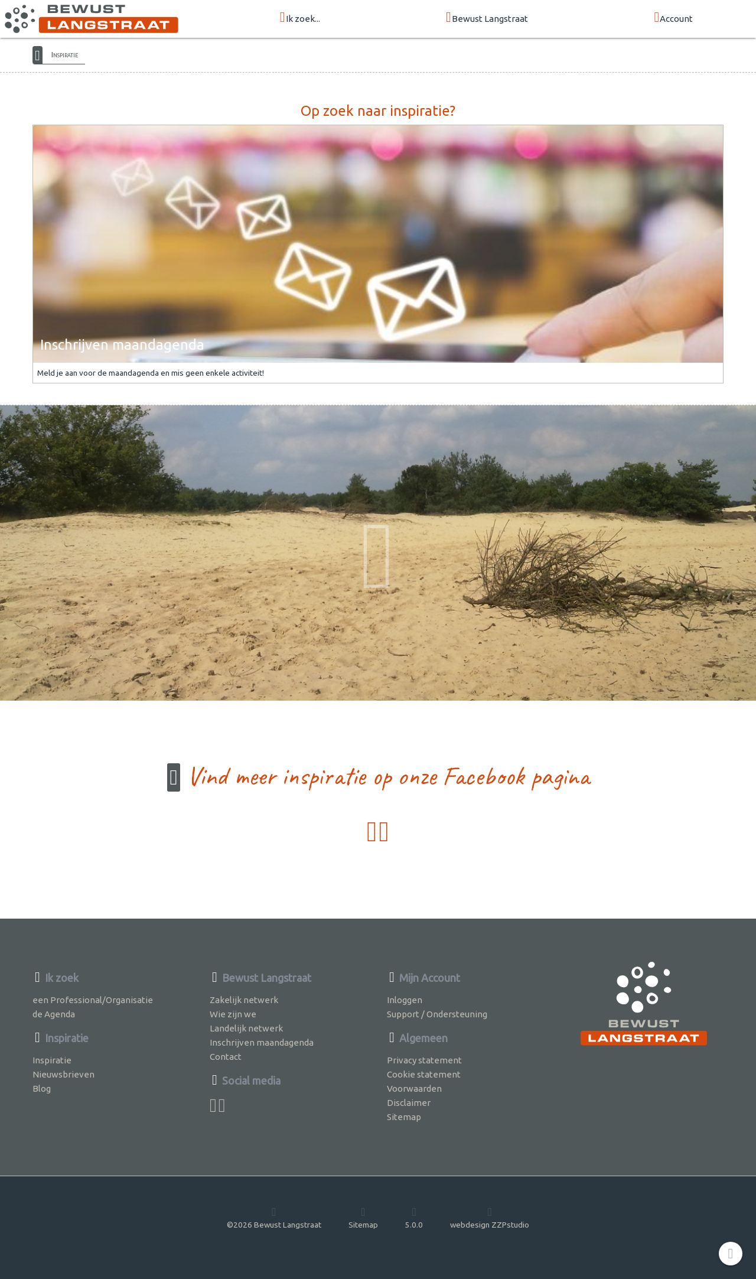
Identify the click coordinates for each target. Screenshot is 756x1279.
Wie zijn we (233, 1014)
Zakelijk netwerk (244, 1000)
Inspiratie (64, 54)
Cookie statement (424, 1074)
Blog (41, 1088)
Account (673, 18)
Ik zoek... (300, 18)
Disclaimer (409, 1103)
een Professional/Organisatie (92, 1000)
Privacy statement (424, 1060)
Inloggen (404, 1000)
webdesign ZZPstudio (489, 1217)
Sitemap (404, 1117)
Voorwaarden (414, 1088)
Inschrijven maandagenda (262, 1042)
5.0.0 (414, 1217)
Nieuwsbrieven (63, 1074)
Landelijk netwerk (246, 1028)
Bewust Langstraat (487, 18)
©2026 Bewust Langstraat (274, 1217)
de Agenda (53, 1014)
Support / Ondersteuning (437, 1014)
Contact (226, 1057)
